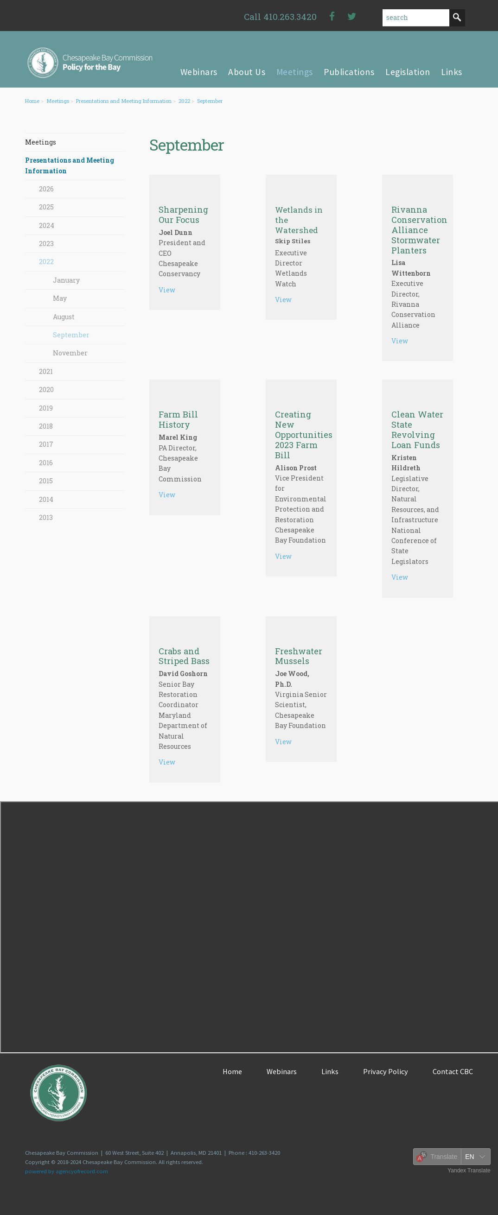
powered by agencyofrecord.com (66, 1171)
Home (32, 100)
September (210, 100)
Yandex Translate (469, 1170)
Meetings (57, 100)
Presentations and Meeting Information (124, 100)
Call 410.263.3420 (280, 16)
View (167, 289)
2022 (184, 100)
